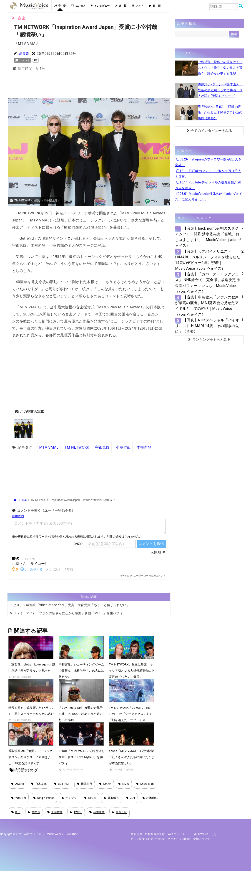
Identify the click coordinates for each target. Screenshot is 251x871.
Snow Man (145, 783)
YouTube (72, 834)
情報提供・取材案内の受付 (148, 834)
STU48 (90, 798)
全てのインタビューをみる (209, 131)
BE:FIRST (62, 783)
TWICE (76, 812)
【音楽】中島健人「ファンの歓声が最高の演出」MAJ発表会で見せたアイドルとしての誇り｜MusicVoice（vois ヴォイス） (207, 306)
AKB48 (17, 783)
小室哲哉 (123, 447)
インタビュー (100, 5)
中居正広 (119, 812)
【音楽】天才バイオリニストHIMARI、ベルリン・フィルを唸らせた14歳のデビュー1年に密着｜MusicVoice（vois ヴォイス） (207, 260)
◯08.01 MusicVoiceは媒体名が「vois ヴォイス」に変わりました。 (208, 196)
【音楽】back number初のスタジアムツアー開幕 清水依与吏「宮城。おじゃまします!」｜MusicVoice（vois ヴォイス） (208, 237)
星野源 (34, 812)
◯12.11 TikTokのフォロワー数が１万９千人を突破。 (208, 173)
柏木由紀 (150, 798)
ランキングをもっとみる (209, 340)
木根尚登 (144, 447)
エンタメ (78, 5)
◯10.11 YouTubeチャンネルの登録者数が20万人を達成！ (208, 185)
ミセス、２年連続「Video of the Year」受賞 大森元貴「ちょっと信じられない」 (70, 605)
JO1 (130, 798)
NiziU (123, 783)
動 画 (155, 5)
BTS (15, 812)
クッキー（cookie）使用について (189, 839)
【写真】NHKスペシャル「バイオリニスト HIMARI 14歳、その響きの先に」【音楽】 (207, 326)
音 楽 (60, 5)
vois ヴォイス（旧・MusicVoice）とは (192, 834)
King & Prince (44, 798)
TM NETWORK (77, 447)
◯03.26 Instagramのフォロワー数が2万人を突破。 (208, 162)
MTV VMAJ (49, 447)
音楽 (24, 500)
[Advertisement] (89, 86)
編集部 (24, 53)
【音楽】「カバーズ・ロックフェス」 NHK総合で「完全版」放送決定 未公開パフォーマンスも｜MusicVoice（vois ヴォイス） (208, 283)
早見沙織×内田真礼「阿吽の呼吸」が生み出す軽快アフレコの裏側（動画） (220, 112)
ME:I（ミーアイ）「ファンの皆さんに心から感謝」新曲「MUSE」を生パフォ (66, 613)
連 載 (120, 5)
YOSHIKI (18, 798)
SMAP (105, 783)
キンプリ (69, 798)
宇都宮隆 (102, 447)
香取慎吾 (111, 798)
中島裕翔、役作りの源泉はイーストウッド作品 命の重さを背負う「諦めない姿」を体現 (220, 67)
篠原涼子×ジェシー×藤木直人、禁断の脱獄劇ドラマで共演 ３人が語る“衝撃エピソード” (220, 89)
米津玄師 (55, 812)
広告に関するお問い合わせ (148, 839)
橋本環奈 (97, 812)
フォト (137, 5)
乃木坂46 (39, 783)
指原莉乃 (84, 783)
